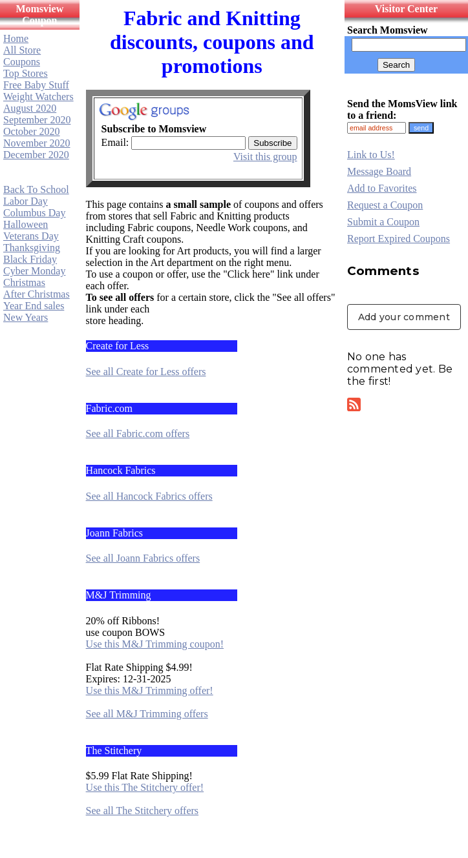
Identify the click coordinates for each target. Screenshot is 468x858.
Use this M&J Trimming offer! (149, 690)
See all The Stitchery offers (142, 810)
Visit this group (265, 156)
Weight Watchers (38, 96)
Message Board (379, 171)
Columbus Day (34, 212)
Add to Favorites (382, 188)
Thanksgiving (31, 247)
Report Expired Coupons (398, 238)
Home (15, 38)
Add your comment (404, 317)
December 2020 (36, 154)
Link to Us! (371, 154)
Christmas (24, 282)
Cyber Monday (34, 270)
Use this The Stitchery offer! (145, 787)
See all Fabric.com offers (138, 433)
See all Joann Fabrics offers (143, 558)
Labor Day (25, 201)
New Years (25, 317)
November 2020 (36, 143)
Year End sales (33, 305)
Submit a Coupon (383, 221)
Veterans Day (31, 235)
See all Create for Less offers (146, 371)
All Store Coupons (22, 56)
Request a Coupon (385, 204)
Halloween (25, 224)
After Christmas (36, 294)
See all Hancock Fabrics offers (149, 496)
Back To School (36, 189)
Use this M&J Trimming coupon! (155, 643)
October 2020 (31, 131)
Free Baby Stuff (36, 84)
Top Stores (25, 73)
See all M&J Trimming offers (147, 713)
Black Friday (30, 259)
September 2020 (36, 119)
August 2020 (29, 108)
